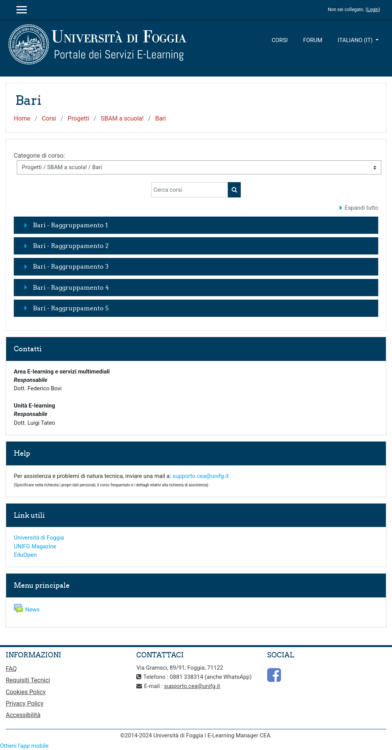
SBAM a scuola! (122, 118)
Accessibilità (23, 715)
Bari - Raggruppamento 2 (71, 245)
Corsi (280, 40)
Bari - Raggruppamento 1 (70, 225)
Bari (160, 118)
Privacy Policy (25, 703)
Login (373, 9)
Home (22, 118)
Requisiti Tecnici (28, 680)
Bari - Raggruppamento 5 (71, 308)
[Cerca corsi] (189, 189)
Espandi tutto (361, 207)
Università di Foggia (39, 537)
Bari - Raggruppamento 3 (71, 266)
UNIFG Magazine (35, 546)
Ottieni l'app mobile (24, 745)
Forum (312, 40)
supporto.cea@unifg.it (201, 476)
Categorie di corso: (39, 155)
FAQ (11, 668)
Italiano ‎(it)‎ (356, 40)
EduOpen (25, 554)
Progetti (78, 118)
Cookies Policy (26, 692)
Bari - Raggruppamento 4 (71, 287)
